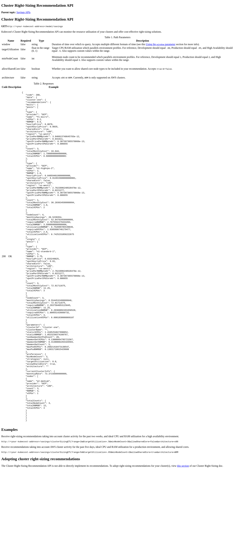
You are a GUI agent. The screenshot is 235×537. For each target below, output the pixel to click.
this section (183, 532)
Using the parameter (160, 44)
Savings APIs (23, 12)
